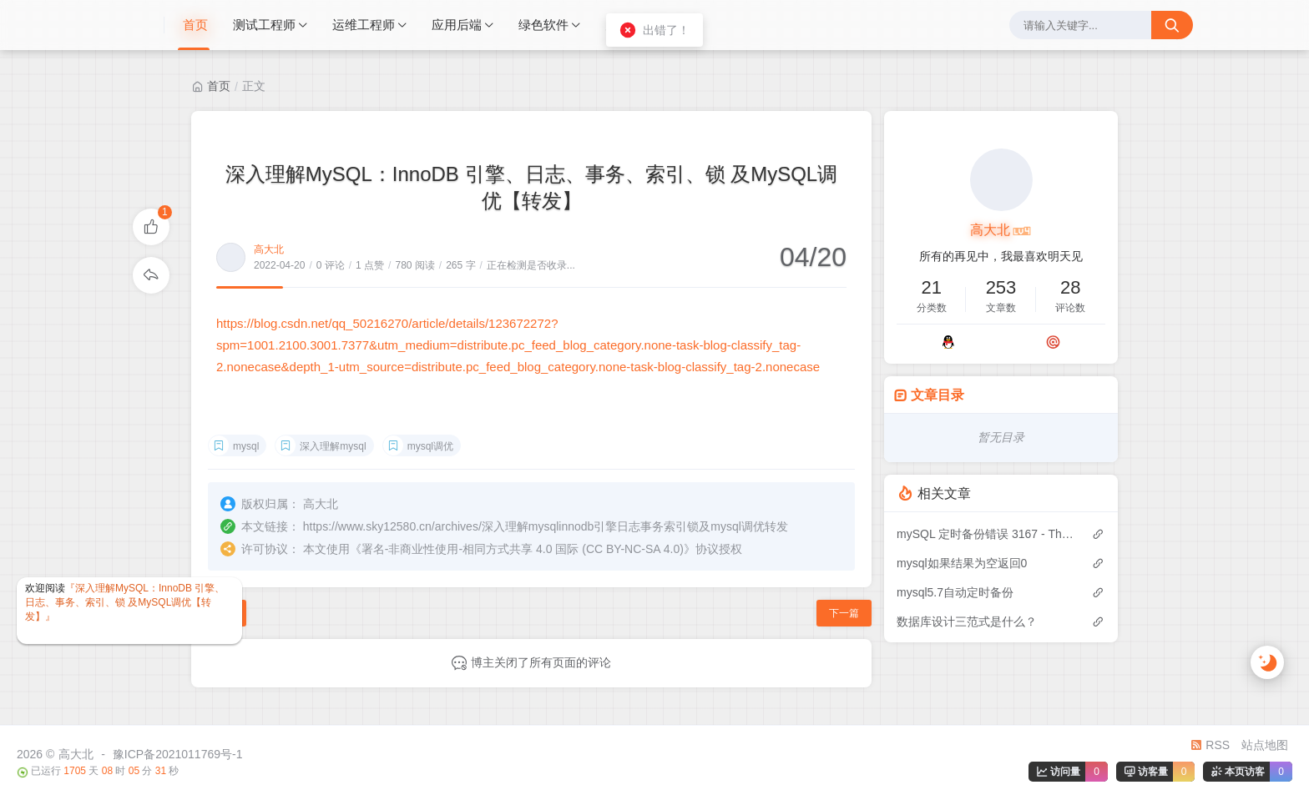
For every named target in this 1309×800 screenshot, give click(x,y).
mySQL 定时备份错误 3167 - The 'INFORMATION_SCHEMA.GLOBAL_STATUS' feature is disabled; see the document (985, 534)
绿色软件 (543, 25)
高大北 (269, 249)
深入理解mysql (333, 446)
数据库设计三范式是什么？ (967, 621)
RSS (1210, 745)
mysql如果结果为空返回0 (962, 563)
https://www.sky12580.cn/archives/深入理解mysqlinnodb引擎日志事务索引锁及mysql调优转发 (545, 526)
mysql (246, 446)
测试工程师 (264, 25)
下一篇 (844, 613)
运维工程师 (363, 25)
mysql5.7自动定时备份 (955, 592)
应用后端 (457, 25)
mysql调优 (430, 446)
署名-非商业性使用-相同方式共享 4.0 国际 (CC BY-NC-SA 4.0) (522, 549)
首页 (195, 25)
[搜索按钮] (1172, 25)
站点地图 (1264, 745)
